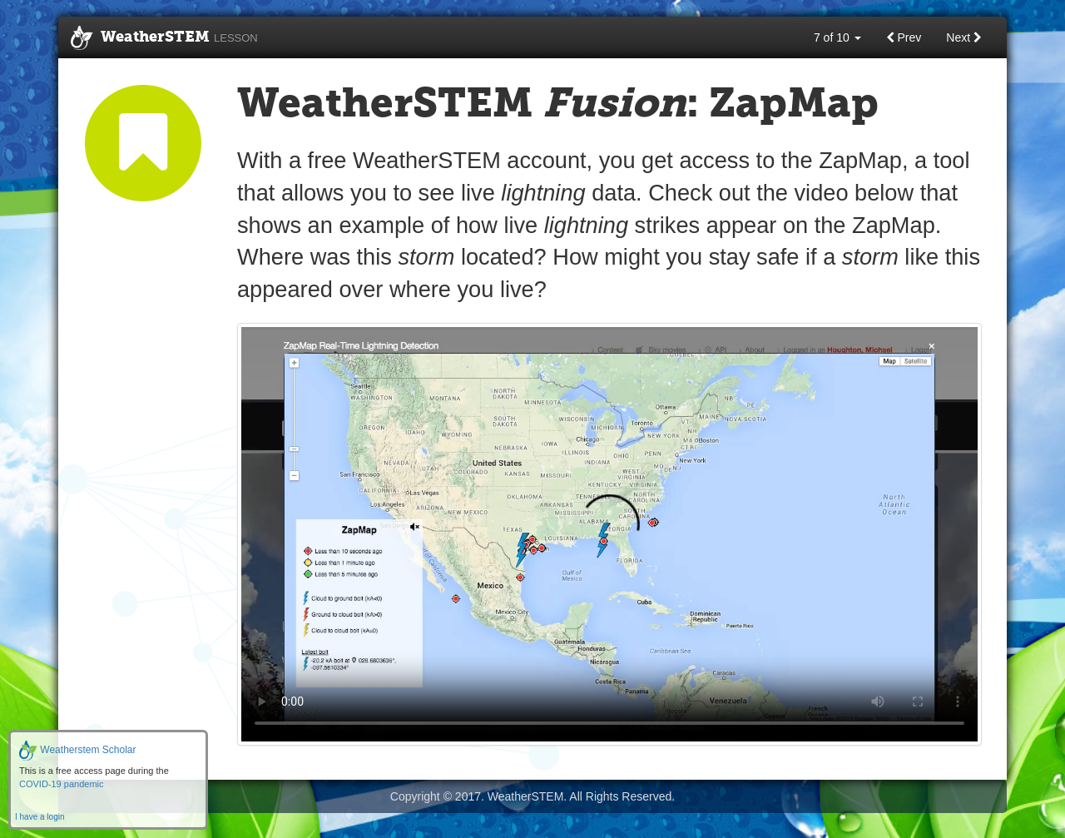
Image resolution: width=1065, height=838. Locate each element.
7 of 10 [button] (837, 37)
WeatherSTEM (164, 38)
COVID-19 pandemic (61, 784)
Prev (904, 37)
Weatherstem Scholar (77, 750)
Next (964, 37)
